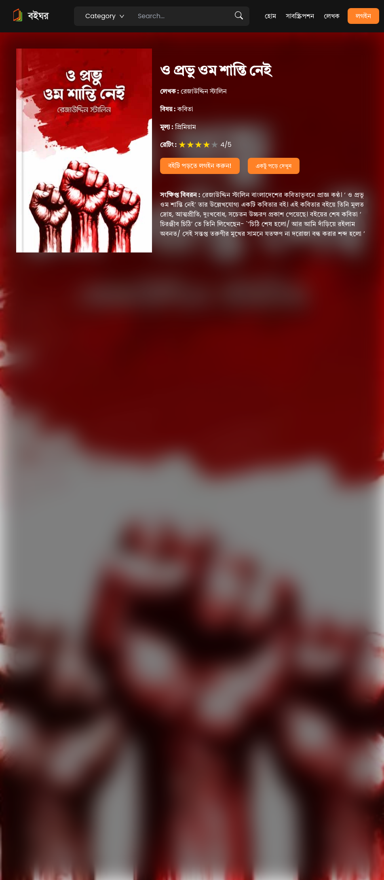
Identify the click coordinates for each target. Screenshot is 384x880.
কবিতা (176, 109)
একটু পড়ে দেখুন (274, 166)
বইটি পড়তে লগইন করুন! (200, 165)
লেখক (332, 16)
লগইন (363, 16)
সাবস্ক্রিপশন (300, 16)
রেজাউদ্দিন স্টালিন (193, 91)
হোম (270, 16)
